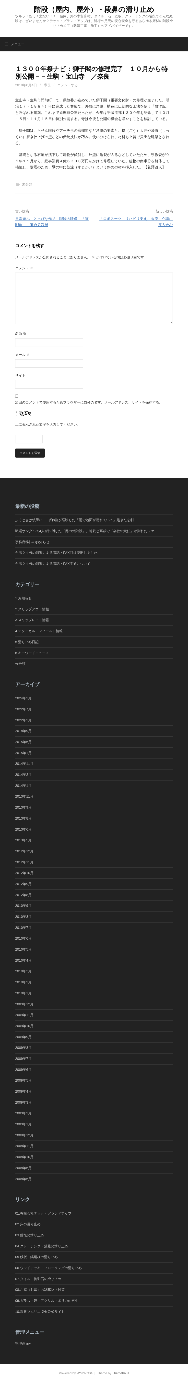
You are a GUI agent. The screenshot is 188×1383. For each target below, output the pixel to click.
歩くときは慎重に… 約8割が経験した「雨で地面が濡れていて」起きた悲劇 (74, 520)
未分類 (27, 184)
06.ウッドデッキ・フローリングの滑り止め (48, 1268)
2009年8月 (23, 1048)
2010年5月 (23, 949)
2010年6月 (23, 938)
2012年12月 (24, 851)
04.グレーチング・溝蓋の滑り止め (41, 1246)
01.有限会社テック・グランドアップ (43, 1213)
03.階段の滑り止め (31, 1235)
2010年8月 (23, 917)
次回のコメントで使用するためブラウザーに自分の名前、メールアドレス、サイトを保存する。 (89, 402)
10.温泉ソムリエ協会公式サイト (40, 1312)
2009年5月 (23, 1080)
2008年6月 (23, 1168)
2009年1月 (23, 1124)
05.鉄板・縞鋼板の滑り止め (36, 1257)
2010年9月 (23, 906)
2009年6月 (23, 1070)
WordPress (85, 1373)
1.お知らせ (23, 598)
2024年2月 (23, 698)
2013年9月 (23, 807)
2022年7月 (23, 709)
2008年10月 (24, 1157)
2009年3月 (23, 1102)
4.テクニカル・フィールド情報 (39, 631)
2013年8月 (23, 818)
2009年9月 (23, 1037)
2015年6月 (23, 742)
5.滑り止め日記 (27, 642)
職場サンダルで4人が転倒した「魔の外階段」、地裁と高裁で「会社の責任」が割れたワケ (84, 531)
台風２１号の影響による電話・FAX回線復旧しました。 (58, 553)
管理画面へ (23, 1343)
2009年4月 (23, 1091)
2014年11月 (24, 764)
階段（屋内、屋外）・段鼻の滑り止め (94, 9)
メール (22, 355)
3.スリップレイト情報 (32, 620)
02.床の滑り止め (28, 1224)
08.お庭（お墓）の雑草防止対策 (40, 1290)
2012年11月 (24, 862)
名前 (20, 334)
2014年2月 (23, 775)
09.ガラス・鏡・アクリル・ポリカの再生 (46, 1301)
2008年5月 (23, 1179)
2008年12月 (24, 1135)
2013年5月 (23, 840)
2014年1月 (23, 786)
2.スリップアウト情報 (32, 609)
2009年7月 (23, 1059)
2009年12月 (24, 1004)
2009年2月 (23, 1113)
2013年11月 (24, 796)
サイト (20, 375)
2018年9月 (23, 731)
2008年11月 (24, 1146)
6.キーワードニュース (32, 653)
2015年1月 (23, 753)
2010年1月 (23, 993)
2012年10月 (24, 873)
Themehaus (120, 1373)
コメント (24, 268)
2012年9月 (23, 884)
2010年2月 (23, 982)
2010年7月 (23, 928)
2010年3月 (23, 971)
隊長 (47, 85)
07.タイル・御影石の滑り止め (38, 1279)
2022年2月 (23, 720)
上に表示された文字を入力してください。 (47, 424)
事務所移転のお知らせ (32, 542)
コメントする (67, 85)
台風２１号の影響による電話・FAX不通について (52, 564)
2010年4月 (23, 960)
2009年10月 (24, 1026)
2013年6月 (23, 829)
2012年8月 (23, 895)
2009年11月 (24, 1015)
